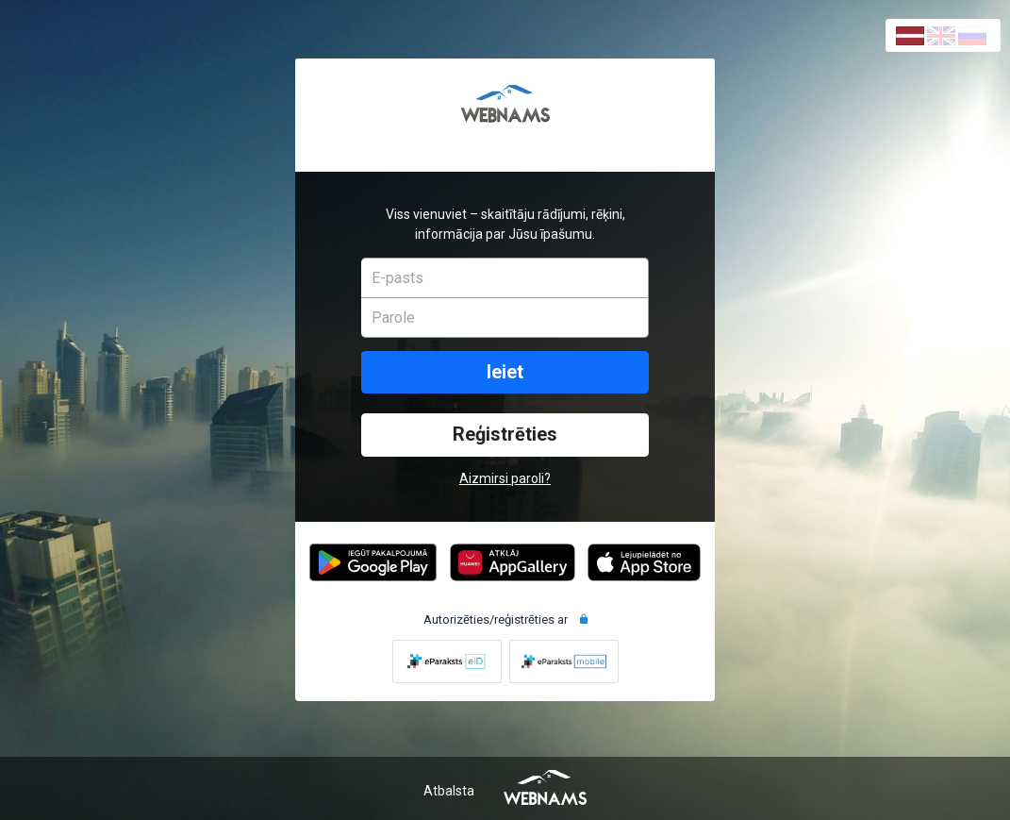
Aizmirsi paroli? (505, 478)
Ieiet (505, 372)
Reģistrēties (505, 434)
